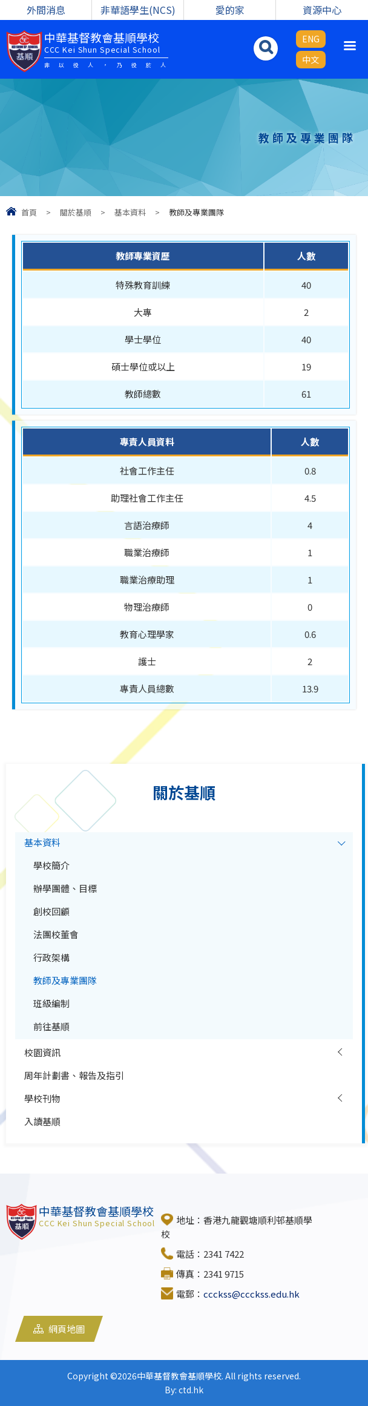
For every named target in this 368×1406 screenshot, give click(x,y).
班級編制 (51, 1003)
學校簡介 (51, 865)
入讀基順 (42, 1121)
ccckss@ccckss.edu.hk (251, 1293)
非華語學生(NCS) (138, 9)
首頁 (29, 212)
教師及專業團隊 (65, 980)
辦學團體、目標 (65, 888)
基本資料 (130, 212)
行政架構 (51, 957)
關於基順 (75, 212)
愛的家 (230, 9)
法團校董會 (56, 934)
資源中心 (322, 9)
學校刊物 (42, 1098)
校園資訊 (42, 1052)
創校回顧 (51, 911)
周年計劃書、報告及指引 (74, 1075)
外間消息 (46, 9)
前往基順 (51, 1026)
